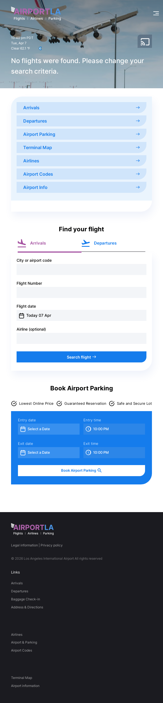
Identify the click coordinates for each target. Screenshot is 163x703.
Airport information (25, 686)
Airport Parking (81, 134)
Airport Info (81, 187)
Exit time (90, 444)
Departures (81, 121)
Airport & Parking (24, 642)
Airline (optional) (31, 329)
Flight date (26, 306)
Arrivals (81, 107)
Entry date (27, 420)
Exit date (25, 444)
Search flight (81, 357)
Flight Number (29, 283)
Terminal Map (81, 147)
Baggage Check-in (25, 599)
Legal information (24, 545)
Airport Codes (81, 174)
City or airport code (34, 260)
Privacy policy (52, 545)
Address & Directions (27, 607)
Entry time (92, 420)
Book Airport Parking (81, 470)
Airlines (81, 161)
